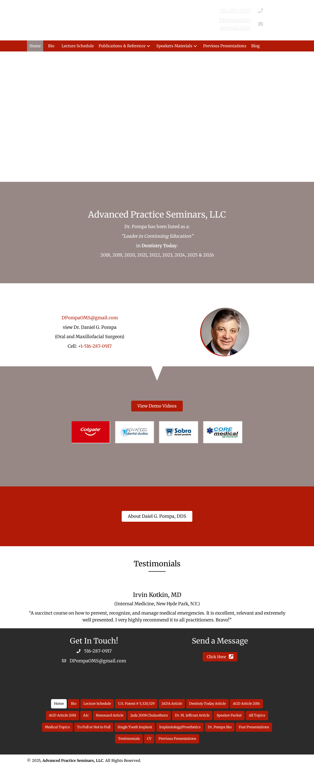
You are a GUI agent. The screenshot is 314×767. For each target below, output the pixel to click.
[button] (148, 46)
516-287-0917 (98, 651)
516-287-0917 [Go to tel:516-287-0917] (235, 10)
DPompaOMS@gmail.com (90, 318)
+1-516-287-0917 (95, 346)
